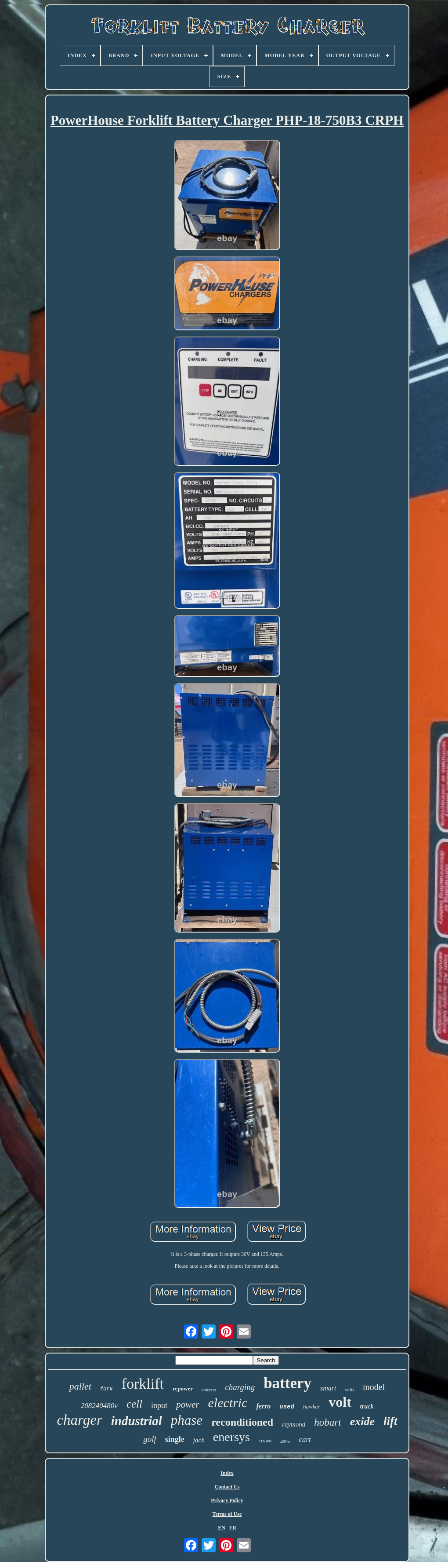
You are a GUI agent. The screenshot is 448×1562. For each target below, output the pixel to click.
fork (106, 1389)
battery (287, 1383)
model (374, 1387)
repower (183, 1388)
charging (240, 1387)
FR (232, 1528)
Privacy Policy (227, 1500)
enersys (231, 1437)
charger (79, 1420)
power (187, 1404)
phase (186, 1420)
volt (340, 1402)
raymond (293, 1424)
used (286, 1406)
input (159, 1405)
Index (226, 1473)
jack (198, 1440)
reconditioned (242, 1422)
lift (390, 1421)
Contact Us (227, 1487)
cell (134, 1404)
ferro (263, 1406)
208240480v (99, 1405)
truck (366, 1406)
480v (285, 1441)
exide (362, 1421)
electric (228, 1402)
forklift (143, 1383)
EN (221, 1528)
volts (349, 1389)
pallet (80, 1386)
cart (305, 1439)
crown (265, 1441)
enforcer (209, 1389)
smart (328, 1388)
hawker (311, 1406)
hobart (327, 1422)
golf (149, 1439)
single (174, 1439)
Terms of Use (227, 1514)
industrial (136, 1421)
